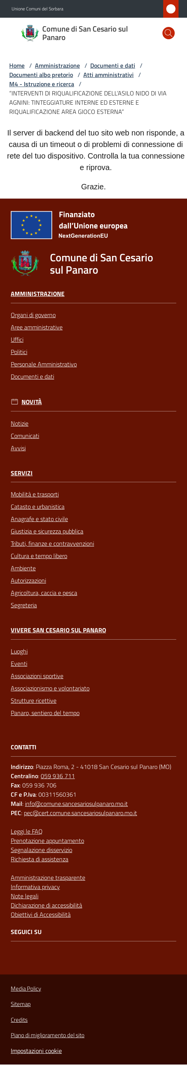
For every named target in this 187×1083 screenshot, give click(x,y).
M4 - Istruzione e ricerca (41, 84)
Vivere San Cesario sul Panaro (58, 630)
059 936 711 (58, 775)
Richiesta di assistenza (39, 859)
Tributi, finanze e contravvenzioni (52, 543)
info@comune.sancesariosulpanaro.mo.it (76, 803)
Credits (19, 1020)
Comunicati (25, 435)
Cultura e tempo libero (39, 555)
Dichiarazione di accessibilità (46, 905)
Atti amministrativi (108, 74)
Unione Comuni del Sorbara (37, 8)
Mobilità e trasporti (35, 494)
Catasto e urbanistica (38, 506)
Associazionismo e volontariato (50, 688)
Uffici (17, 339)
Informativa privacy (35, 886)
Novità (32, 402)
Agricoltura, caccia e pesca (44, 592)
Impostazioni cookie (36, 1050)
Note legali (24, 896)
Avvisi (18, 448)
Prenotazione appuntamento (47, 840)
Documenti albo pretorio (41, 74)
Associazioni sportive (37, 675)
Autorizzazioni (28, 580)
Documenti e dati (112, 65)
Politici (19, 351)
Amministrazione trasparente (48, 877)
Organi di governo (33, 314)
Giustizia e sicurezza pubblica (47, 531)
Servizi (22, 473)
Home (17, 65)
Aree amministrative (37, 327)
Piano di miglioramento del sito (47, 1035)
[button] (168, 33)
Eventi (19, 663)
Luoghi (19, 651)
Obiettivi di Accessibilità (41, 914)
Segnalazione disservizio (41, 849)
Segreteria (24, 605)
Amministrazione (57, 65)
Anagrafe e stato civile (39, 518)
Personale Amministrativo (44, 364)
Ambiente (23, 568)
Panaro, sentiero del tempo (45, 712)
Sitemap (21, 1003)
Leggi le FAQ (27, 831)
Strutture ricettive (33, 700)
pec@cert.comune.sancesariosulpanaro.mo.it (80, 812)
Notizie (19, 423)
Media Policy (26, 988)
